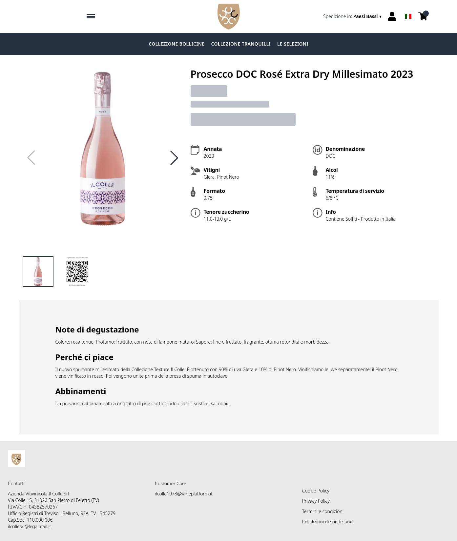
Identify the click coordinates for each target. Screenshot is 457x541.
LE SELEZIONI (292, 44)
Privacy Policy (316, 501)
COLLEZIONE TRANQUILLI (241, 44)
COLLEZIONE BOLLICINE (176, 44)
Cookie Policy (315, 491)
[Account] (392, 16)
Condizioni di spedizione (327, 521)
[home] (228, 16)
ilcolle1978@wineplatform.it (184, 494)
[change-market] (353, 16)
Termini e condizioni (322, 511)
